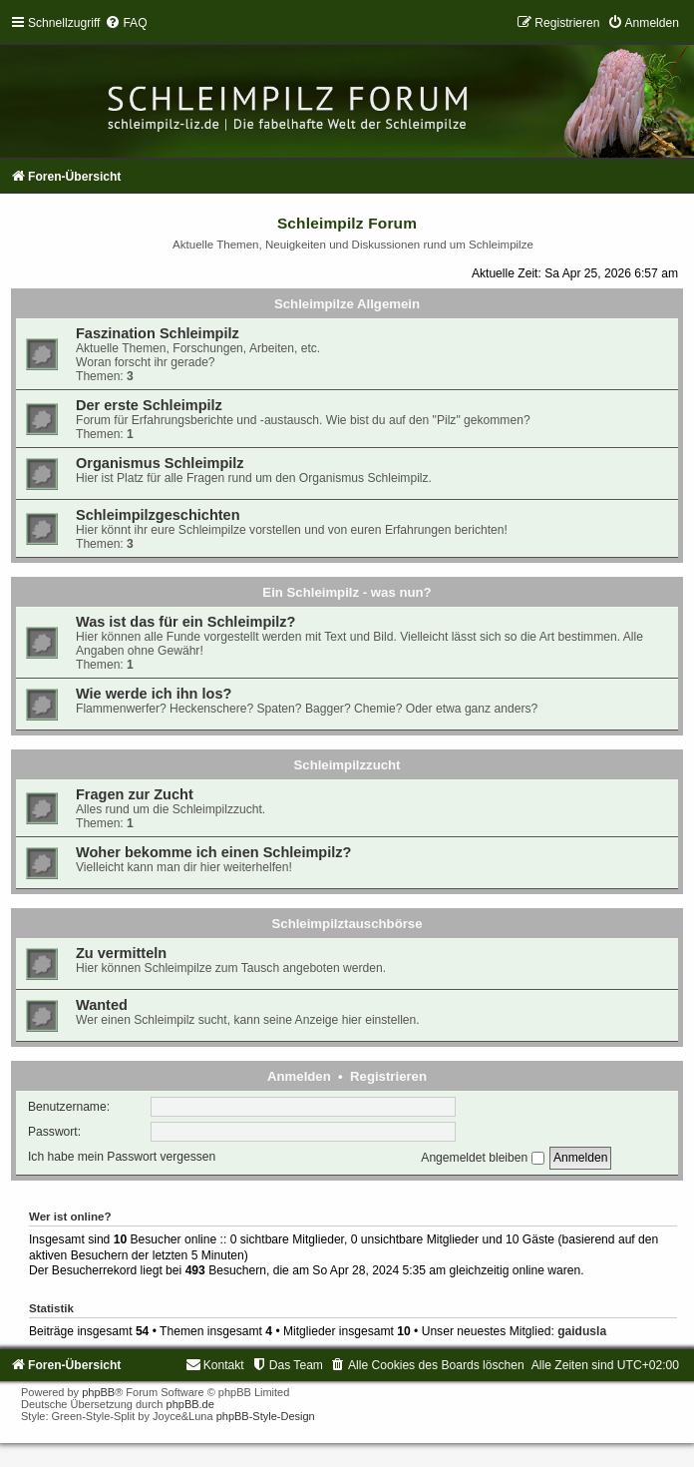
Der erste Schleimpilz (149, 405)
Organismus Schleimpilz (160, 463)
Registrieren (388, 1076)
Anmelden (299, 1076)
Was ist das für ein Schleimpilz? (185, 622)
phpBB (98, 1392)
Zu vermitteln (121, 953)
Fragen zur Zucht (134, 794)
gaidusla (581, 1331)
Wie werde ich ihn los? (153, 694)
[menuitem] (126, 23)
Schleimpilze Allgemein (347, 303)
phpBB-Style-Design (265, 1416)
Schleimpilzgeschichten (158, 515)
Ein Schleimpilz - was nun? (346, 592)
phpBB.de (190, 1404)
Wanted (102, 1005)
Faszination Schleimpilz (157, 333)
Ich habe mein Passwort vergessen (121, 1158)
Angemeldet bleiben (482, 1158)
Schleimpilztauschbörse (347, 923)
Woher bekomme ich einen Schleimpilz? (213, 852)
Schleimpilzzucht (347, 764)
